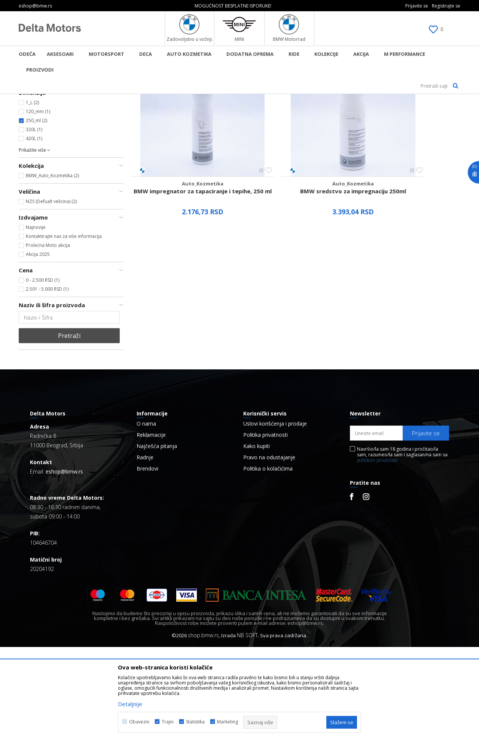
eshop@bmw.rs (64, 565)
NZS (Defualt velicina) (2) (51, 295)
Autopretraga (276, 111)
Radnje (145, 551)
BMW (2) (34, 170)
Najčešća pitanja (157, 540)
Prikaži (381, 111)
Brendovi (147, 563)
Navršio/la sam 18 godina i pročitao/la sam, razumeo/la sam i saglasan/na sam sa (402, 548)
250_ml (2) (36, 214)
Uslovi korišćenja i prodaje (275, 518)
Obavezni (139, 722)
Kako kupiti (256, 540)
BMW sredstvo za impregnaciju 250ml (295, 250)
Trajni (168, 722)
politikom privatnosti (377, 554)
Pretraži (69, 430)
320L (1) (34, 223)
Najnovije (36, 321)
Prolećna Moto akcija (48, 339)
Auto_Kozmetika (39, 129)
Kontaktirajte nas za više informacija (64, 330)
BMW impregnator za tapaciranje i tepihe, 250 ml (183, 250)
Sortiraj (313, 111)
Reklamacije (151, 529)
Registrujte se (446, 6)
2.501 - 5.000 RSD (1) (47, 383)
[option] (239, 6)
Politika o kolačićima (268, 563)
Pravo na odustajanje (269, 551)
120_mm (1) (38, 205)
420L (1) (34, 232)
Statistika (195, 722)
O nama (146, 518)
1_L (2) (32, 196)
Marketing (227, 722)
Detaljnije (130, 704)
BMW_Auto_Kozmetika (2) (52, 269)
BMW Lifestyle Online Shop (49, 99)
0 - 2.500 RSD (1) (43, 374)
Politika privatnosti (265, 529)
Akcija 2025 (38, 348)
